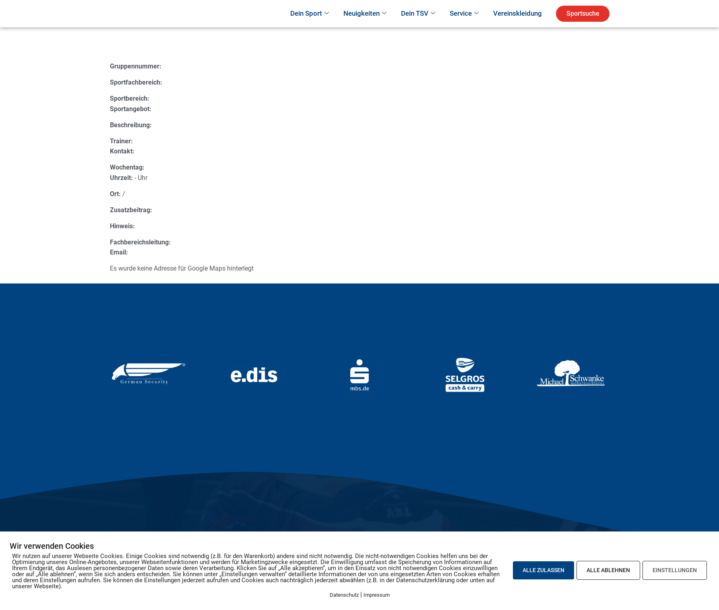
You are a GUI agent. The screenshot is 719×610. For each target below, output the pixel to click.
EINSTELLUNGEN (675, 570)
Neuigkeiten (364, 25)
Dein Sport (309, 25)
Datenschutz (344, 595)
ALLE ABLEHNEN (608, 570)
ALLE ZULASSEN (543, 570)
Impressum (377, 595)
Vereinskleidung (517, 25)
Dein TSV (418, 25)
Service (464, 25)
